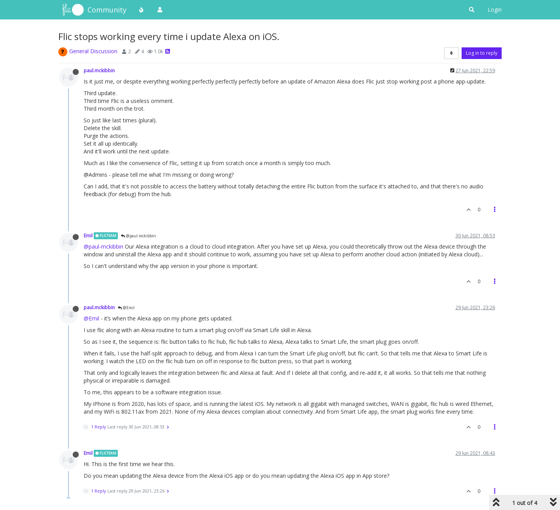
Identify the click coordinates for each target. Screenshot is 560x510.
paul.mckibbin (99, 70)
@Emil (126, 307)
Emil (88, 235)
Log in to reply (481, 53)
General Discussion (93, 51)
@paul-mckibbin (103, 246)
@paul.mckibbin (138, 235)
